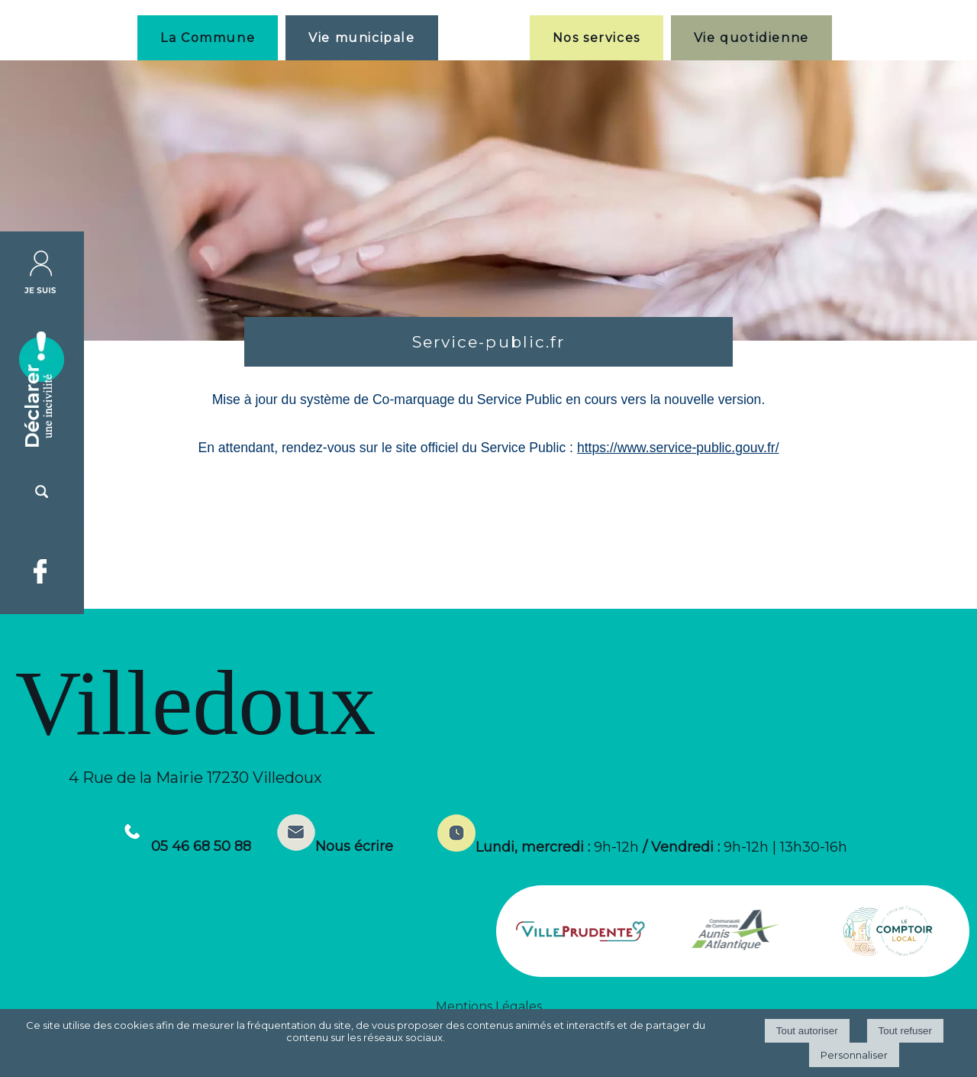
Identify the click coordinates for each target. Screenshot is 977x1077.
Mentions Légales (489, 1006)
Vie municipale (361, 38)
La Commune (207, 38)
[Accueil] (484, 37)
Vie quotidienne (751, 38)
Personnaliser (854, 1055)
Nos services (596, 38)
